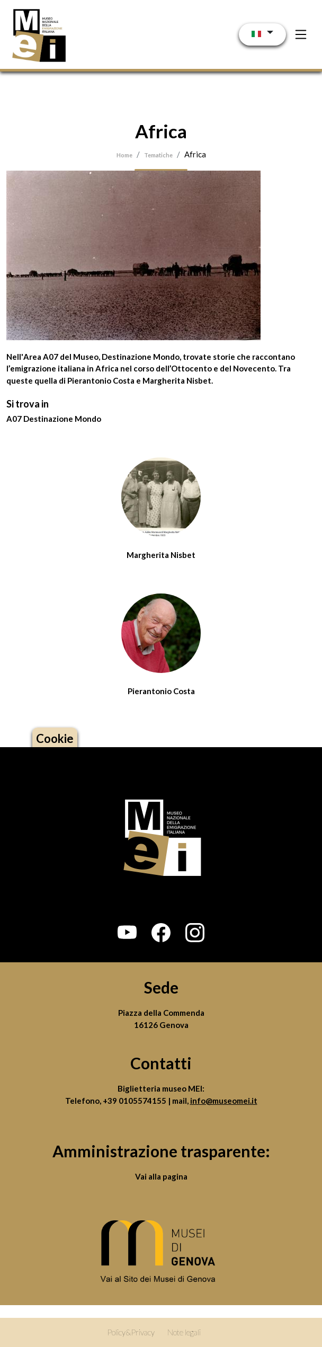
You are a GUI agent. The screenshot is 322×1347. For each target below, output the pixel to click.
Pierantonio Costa (161, 691)
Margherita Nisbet (161, 555)
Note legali (184, 1332)
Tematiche (158, 155)
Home (124, 155)
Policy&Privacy (131, 1332)
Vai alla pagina (161, 1176)
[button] (127, 932)
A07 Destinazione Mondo (53, 418)
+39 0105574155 (135, 1100)
